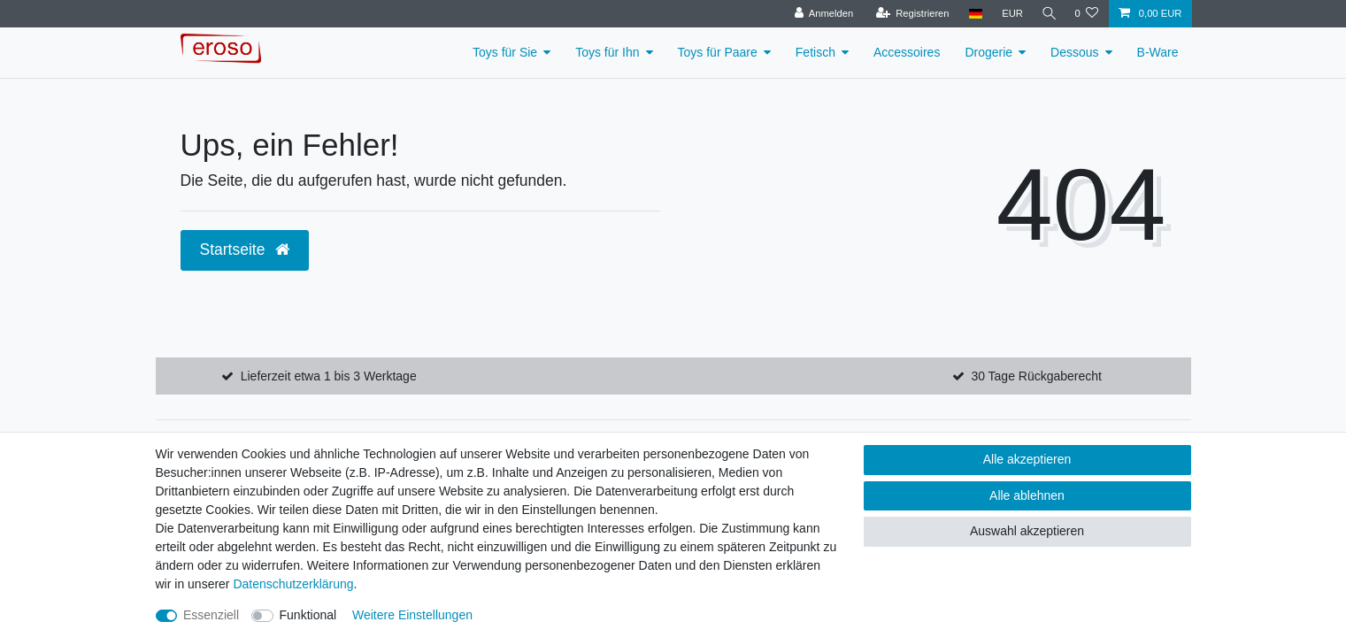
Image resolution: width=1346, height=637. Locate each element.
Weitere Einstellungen (412, 615)
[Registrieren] (909, 13)
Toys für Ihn (607, 52)
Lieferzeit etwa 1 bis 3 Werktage (329, 376)
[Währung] (1008, 13)
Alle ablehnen (1027, 495)
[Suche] (1047, 13)
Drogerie (988, 52)
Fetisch (815, 52)
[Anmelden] (820, 13)
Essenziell (211, 615)
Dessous (1074, 52)
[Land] (972, 13)
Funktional (308, 615)
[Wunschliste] (1086, 13)
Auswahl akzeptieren (1027, 531)
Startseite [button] (245, 249)
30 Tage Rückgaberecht (1036, 376)
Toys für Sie (505, 52)
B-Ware (1158, 52)
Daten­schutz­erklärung (293, 584)
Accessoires (906, 52)
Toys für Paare (718, 52)
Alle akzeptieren (1027, 459)
